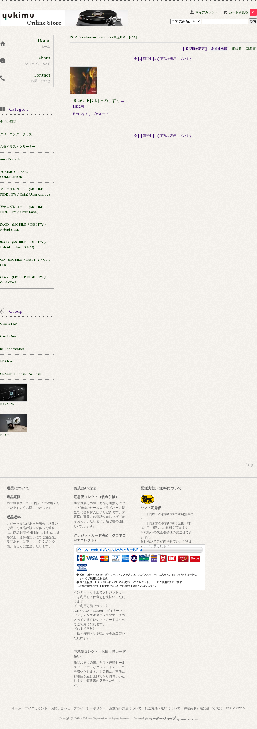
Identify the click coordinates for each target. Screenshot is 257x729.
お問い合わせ (60, 708)
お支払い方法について (125, 708)
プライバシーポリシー (90, 708)
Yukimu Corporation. (95, 718)
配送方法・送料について (162, 708)
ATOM (240, 708)
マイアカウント (206, 12)
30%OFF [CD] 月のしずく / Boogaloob (109, 100)
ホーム (16, 708)
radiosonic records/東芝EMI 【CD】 (110, 37)
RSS (229, 708)
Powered (166, 718)
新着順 (251, 49)
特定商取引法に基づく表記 (203, 708)
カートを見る (243, 12)
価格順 (236, 49)
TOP (73, 37)
